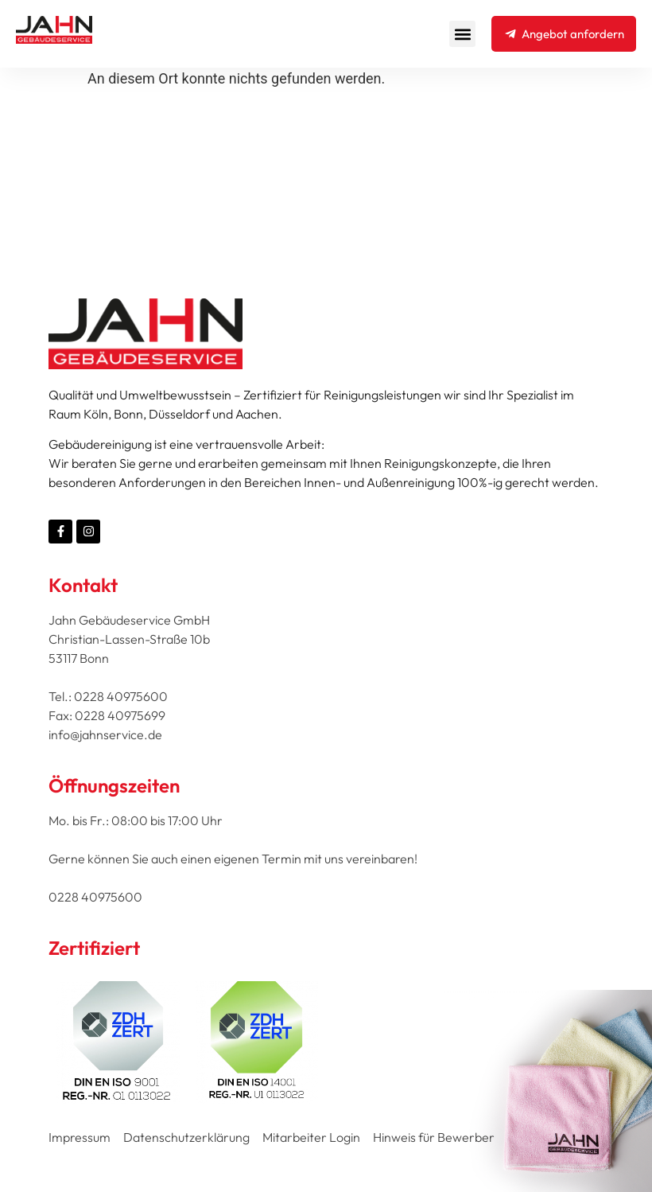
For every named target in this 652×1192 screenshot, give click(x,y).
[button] (462, 34)
